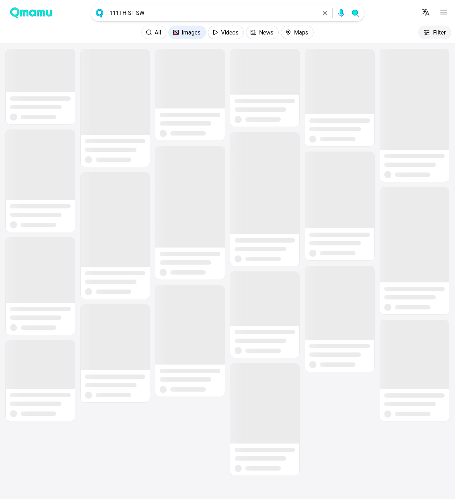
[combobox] (212, 13)
